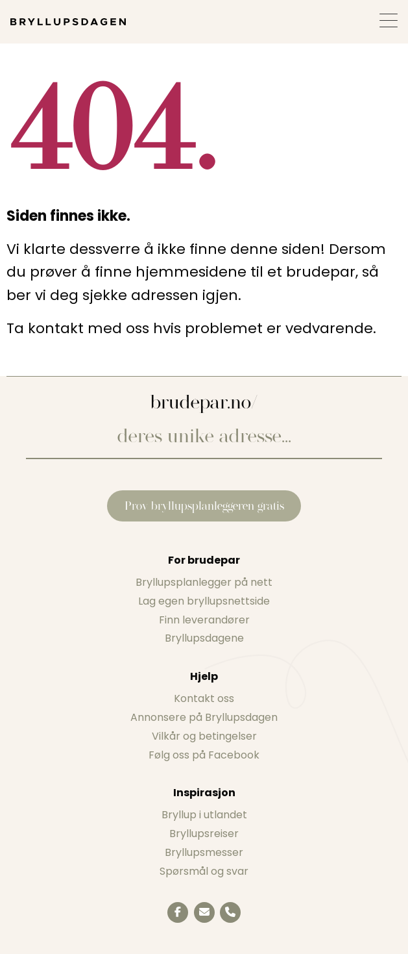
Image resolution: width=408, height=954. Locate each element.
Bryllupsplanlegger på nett (204, 582)
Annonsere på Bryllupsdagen (204, 717)
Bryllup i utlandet (204, 814)
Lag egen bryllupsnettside (204, 601)
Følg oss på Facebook (204, 754)
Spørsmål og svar (204, 871)
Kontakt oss (204, 698)
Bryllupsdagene (204, 638)
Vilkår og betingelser (204, 736)
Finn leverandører (204, 619)
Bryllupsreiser (204, 833)
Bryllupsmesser (204, 852)
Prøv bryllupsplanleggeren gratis (204, 505)
